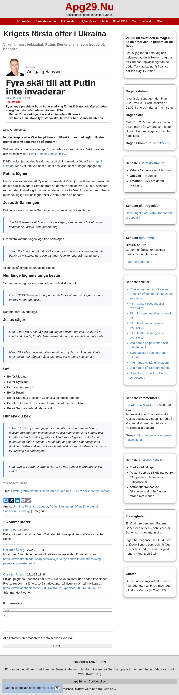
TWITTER (79, 689)
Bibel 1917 (120, 21)
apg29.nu (79, 681)
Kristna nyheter (152, 460)
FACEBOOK (68, 689)
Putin (53, 506)
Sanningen (65, 506)
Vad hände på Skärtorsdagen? (150, 367)
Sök (159, 21)
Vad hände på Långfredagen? (149, 362)
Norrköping (161, 143)
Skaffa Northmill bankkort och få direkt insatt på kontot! (60, 491)
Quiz (135, 21)
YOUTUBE (90, 689)
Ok (57, 688)
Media (104, 21)
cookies (48, 687)
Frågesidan (68, 21)
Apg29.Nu (89, 7)
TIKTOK (99, 689)
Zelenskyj (23, 511)
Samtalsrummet (46, 21)
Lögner (43, 506)
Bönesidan (24, 21)
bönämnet (146, 237)
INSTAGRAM (110, 689)
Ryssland (31, 506)
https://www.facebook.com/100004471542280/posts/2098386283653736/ (52, 588)
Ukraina (18, 506)
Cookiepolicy (97, 681)
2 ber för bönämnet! (139, 261)
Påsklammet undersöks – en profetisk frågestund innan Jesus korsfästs (151, 294)
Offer (77, 506)
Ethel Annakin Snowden (45, 153)
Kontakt (147, 21)
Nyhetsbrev (88, 21)
